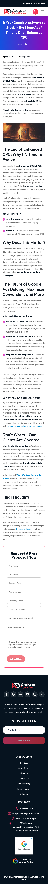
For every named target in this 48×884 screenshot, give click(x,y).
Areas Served (24, 768)
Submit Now (16, 659)
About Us (24, 773)
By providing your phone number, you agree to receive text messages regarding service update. (24, 644)
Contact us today (23, 529)
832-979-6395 (38, 3)
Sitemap (24, 794)
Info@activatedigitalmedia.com (26, 813)
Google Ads (25, 57)
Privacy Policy (24, 783)
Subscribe (24, 740)
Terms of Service (24, 788)
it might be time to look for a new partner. (25, 426)
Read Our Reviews (26, 861)
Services (24, 763)
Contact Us (24, 778)
